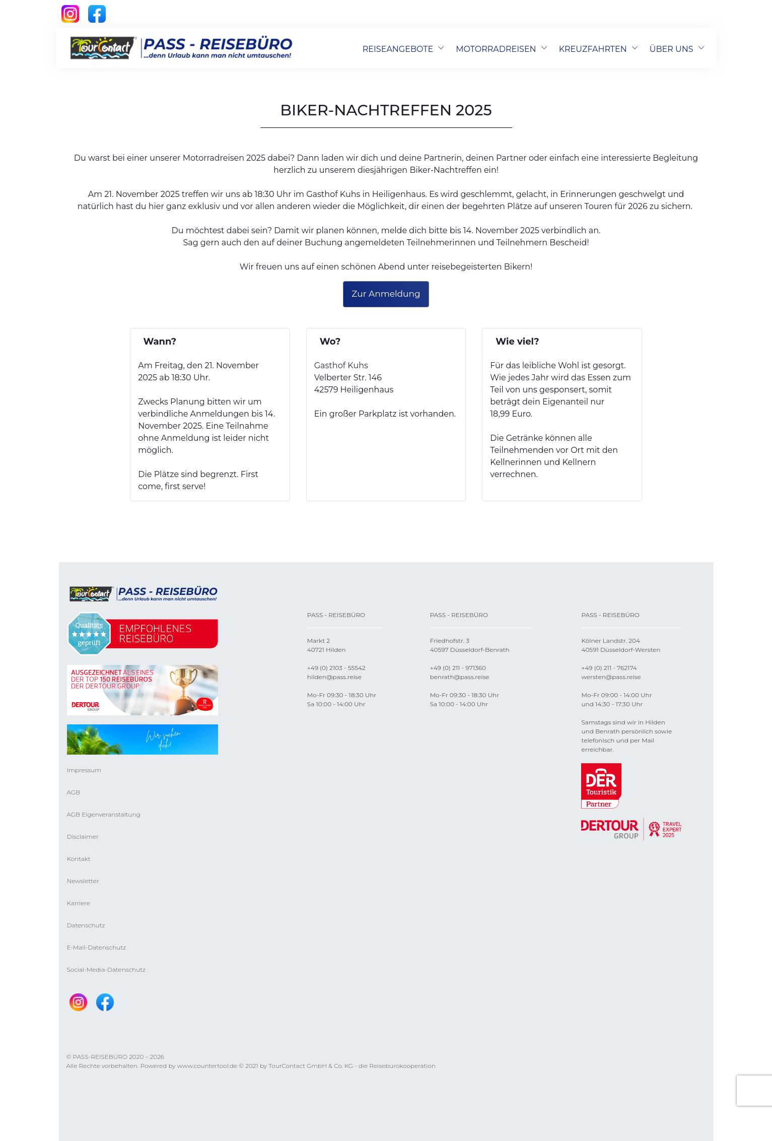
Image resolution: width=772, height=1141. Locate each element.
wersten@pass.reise (611, 677)
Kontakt (79, 858)
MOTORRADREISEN (496, 49)
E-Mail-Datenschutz (96, 947)
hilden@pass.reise (334, 677)
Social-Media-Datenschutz (106, 969)
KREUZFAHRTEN (593, 49)
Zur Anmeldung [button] (386, 294)
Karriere (79, 903)
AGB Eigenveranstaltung (104, 814)
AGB (74, 792)
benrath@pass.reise (459, 677)
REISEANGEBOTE (398, 49)
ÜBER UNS (671, 49)
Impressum (84, 770)
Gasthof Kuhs (341, 365)
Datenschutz (86, 925)
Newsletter (83, 881)
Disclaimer (83, 836)
